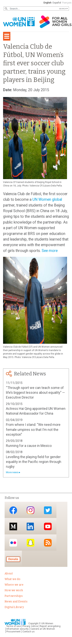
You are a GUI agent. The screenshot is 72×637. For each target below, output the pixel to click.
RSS (47, 543)
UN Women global (47, 199)
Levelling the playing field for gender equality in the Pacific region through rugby (33, 462)
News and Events (16, 601)
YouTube (47, 526)
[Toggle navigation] (6, 36)
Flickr (13, 543)
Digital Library (14, 607)
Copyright (33, 623)
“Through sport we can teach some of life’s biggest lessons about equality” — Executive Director (35, 393)
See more (50, 250)
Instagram (30, 510)
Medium (13, 526)
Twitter (47, 510)
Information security (17, 629)
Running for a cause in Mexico (29, 446)
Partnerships (14, 596)
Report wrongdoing (50, 626)
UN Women (47, 623)
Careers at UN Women (43, 629)
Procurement (13, 631)
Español (57, 2)
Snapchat (30, 543)
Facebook (13, 510)
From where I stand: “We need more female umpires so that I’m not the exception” (33, 429)
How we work (14, 590)
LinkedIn (30, 526)
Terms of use (13, 626)
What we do (12, 579)
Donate (13, 559)
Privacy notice (30, 626)
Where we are (14, 584)
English (47, 2)
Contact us (28, 631)
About (9, 573)
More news (12, 472)
